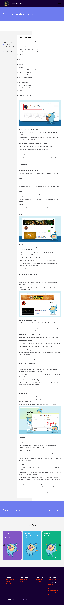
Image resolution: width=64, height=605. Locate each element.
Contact (8, 581)
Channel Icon (7, 44)
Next (60, 545)
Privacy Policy (32, 599)
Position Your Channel (9, 40)
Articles (21, 581)
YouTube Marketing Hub (10, 26)
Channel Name (8, 42)
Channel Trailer (8, 51)
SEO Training (51, 585)
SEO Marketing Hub (53, 590)
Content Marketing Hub (53, 593)
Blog (7, 588)
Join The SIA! (39, 579)
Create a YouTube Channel (23, 26)
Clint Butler (9, 584)
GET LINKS (38, 581)
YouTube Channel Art (9, 46)
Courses (38, 584)
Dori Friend (9, 586)
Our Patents (23, 579)
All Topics (57, 525)
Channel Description (9, 49)
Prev (4, 545)
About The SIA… (10, 579)
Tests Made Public (24, 584)
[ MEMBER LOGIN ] (54, 579)
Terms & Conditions (23, 599)
